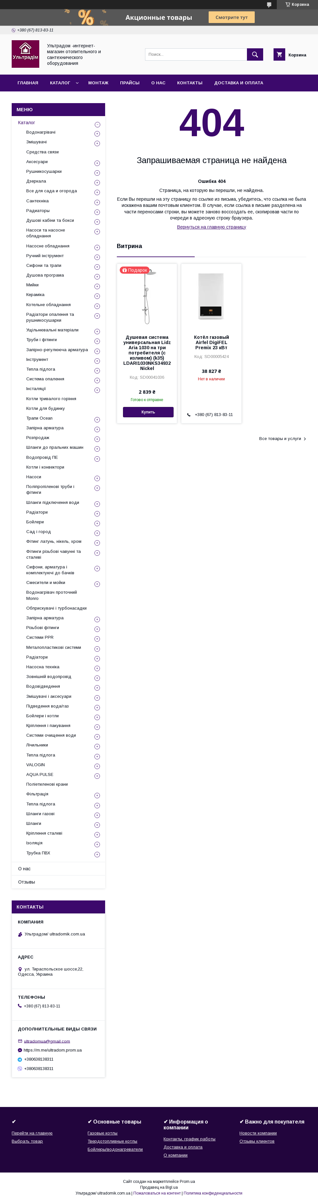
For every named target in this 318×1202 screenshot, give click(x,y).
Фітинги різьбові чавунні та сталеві (53, 554)
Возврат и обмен (39, 99)
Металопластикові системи (53, 647)
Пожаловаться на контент (157, 1193)
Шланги (33, 823)
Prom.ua (187, 1181)
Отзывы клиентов (257, 1141)
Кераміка (35, 294)
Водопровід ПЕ (42, 457)
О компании (176, 1155)
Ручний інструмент (45, 255)
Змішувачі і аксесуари (48, 696)
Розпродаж (37, 437)
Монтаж (98, 82)
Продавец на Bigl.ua (159, 1187)
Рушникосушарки (44, 171)
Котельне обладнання (48, 304)
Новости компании (258, 1133)
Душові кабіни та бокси (50, 220)
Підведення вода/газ (47, 706)
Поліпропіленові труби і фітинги (50, 489)
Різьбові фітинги (42, 627)
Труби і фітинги (41, 339)
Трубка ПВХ (38, 853)
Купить (148, 412)
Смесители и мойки (45, 582)
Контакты (189, 82)
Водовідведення (43, 686)
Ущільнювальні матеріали (52, 329)
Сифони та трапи (43, 265)
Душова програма (45, 275)
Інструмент (37, 359)
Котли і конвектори (45, 467)
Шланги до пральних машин (54, 447)
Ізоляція (34, 842)
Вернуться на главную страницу (211, 227)
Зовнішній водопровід (48, 676)
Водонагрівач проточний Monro (51, 595)
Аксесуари (37, 161)
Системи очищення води (51, 735)
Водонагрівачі (40, 132)
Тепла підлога (40, 369)
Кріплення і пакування (48, 725)
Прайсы (130, 82)
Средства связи (42, 151)
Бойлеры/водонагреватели (115, 1149)
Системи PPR (40, 637)
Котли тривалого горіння (51, 398)
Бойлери (35, 521)
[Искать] (255, 54)
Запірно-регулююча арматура (57, 349)
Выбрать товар (27, 1141)
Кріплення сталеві (44, 833)
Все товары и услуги (280, 438)
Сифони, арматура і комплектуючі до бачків (50, 570)
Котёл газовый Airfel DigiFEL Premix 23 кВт (211, 342)
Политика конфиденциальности (213, 1193)
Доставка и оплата (238, 82)
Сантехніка (37, 200)
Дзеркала (36, 181)
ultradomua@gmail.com (47, 1041)
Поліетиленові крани (47, 784)
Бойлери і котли (42, 715)
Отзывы (26, 882)
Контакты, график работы (189, 1139)
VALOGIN (35, 764)
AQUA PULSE (39, 774)
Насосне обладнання (47, 246)
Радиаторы (38, 210)
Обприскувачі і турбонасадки (56, 608)
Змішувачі (36, 141)
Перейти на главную (32, 1133)
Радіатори (37, 512)
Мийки (32, 284)
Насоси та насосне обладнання (45, 233)
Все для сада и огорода (51, 190)
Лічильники (37, 745)
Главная (28, 82)
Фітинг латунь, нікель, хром (53, 541)
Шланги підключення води (52, 502)
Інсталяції (36, 388)
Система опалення (45, 378)
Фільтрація (37, 793)
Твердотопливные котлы (112, 1141)
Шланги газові (40, 813)
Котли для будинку (45, 408)
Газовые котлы (102, 1133)
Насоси (33, 476)
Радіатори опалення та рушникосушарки (50, 317)
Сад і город (38, 531)
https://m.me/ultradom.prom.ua (53, 1050)
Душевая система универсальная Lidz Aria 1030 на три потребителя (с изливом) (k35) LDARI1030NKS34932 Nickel (147, 353)
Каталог (60, 82)
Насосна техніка (42, 666)
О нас (158, 82)
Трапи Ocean (39, 418)
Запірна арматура (45, 427)
